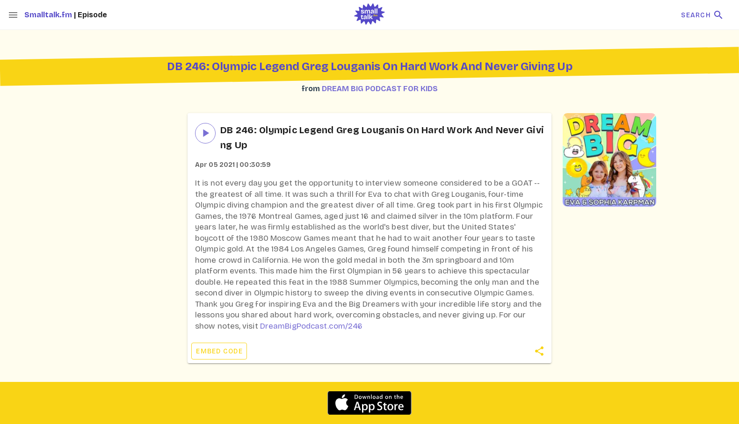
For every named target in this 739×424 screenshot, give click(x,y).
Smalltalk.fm (49, 14)
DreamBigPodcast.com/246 (311, 326)
